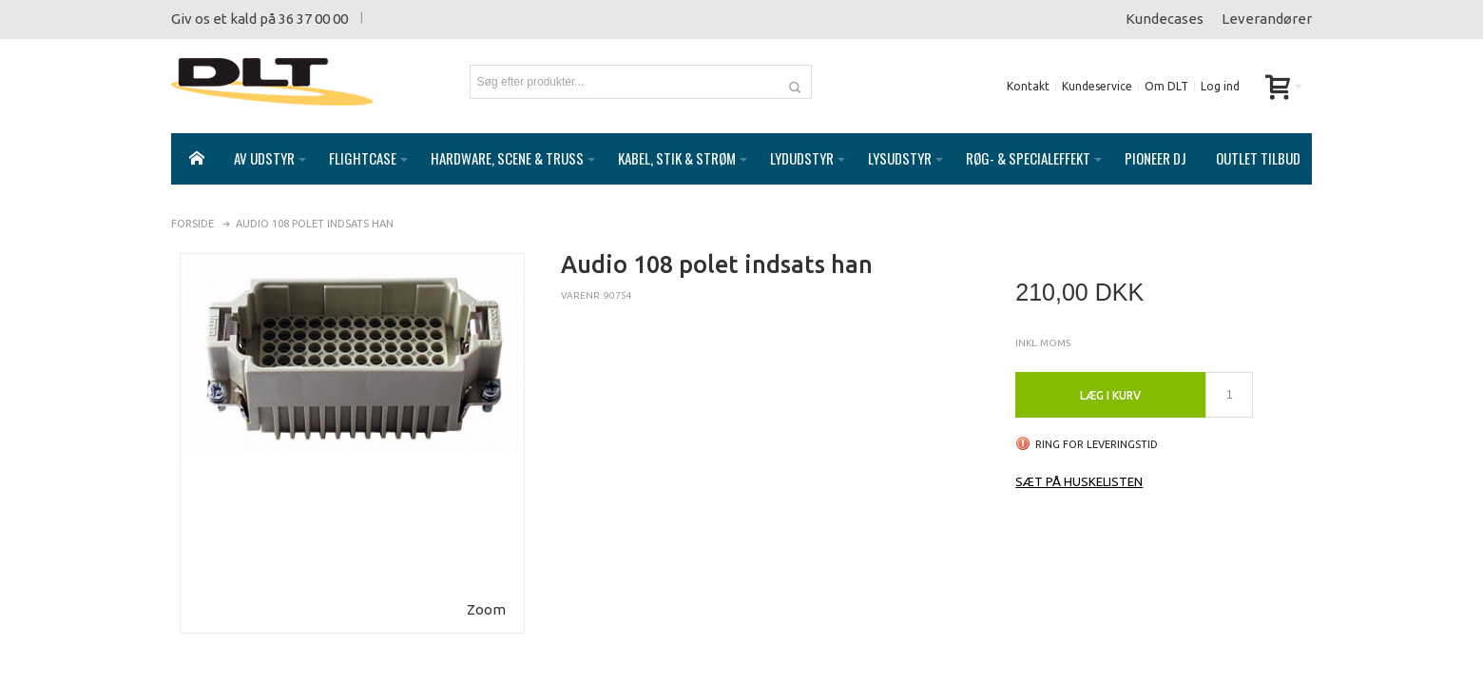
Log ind (1220, 86)
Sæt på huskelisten (1079, 462)
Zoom (486, 590)
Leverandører (1267, 18)
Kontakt (1028, 86)
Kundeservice (1097, 86)
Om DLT (1166, 86)
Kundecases (1165, 18)
